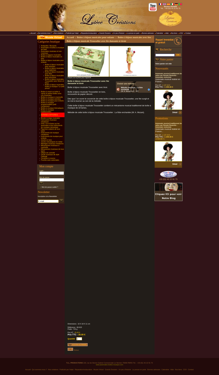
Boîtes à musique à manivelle (52, 97)
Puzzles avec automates (50, 160)
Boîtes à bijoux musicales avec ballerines (54, 69)
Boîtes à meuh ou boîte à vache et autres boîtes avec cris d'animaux (51, 93)
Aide (167, 33)
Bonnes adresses (148, 33)
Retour (73, 350)
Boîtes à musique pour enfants (52, 101)
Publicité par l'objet (72, 33)
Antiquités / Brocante (49, 46)
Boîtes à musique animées (51, 99)
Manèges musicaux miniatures (52, 143)
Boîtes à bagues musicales (51, 55)
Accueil (33, 33)
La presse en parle (133, 33)
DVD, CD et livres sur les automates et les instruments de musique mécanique (52, 125)
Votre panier (166, 59)
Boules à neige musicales (50, 118)
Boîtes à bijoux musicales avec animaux (54, 65)
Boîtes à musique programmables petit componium (48, 104)
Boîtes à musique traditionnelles (47, 111)
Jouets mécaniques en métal (51, 142)
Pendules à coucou (48, 158)
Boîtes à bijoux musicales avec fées (134, 37)
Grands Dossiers (105, 33)
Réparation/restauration (89, 33)
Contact (188, 33)
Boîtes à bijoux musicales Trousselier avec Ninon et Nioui (54, 81)
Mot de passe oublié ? (50, 187)
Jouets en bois (46, 140)
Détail (174, 112)
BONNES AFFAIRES (49, 115)
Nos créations (58, 33)
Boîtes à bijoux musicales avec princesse (54, 76)
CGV (181, 33)
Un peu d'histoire (119, 33)
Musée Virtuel (53, 37)
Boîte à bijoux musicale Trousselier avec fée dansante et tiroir (96, 41)
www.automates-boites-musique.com (109, 365)
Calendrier (159, 33)
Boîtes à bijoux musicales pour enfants (95, 37)
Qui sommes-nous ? (45, 33)
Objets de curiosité (48, 153)
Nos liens (174, 33)
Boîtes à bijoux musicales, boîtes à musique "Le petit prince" (54, 86)
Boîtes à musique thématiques (52, 108)
